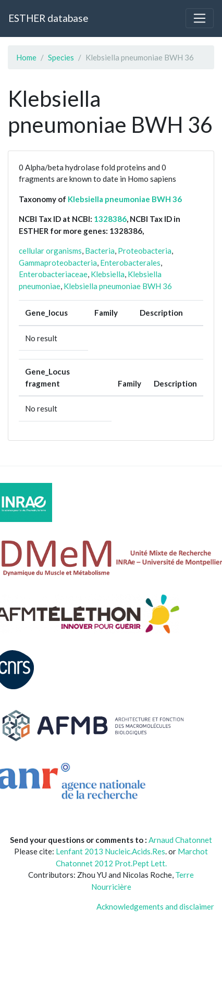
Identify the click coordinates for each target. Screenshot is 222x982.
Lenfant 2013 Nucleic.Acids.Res (110, 851)
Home (26, 57)
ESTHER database (48, 18)
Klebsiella (108, 274)
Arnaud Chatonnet (180, 839)
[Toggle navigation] (200, 18)
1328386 (110, 218)
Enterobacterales (130, 262)
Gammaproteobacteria (58, 262)
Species (61, 57)
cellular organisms (50, 250)
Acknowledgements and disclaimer (155, 906)
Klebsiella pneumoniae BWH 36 (125, 199)
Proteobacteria (144, 250)
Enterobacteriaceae (53, 274)
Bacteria (100, 250)
